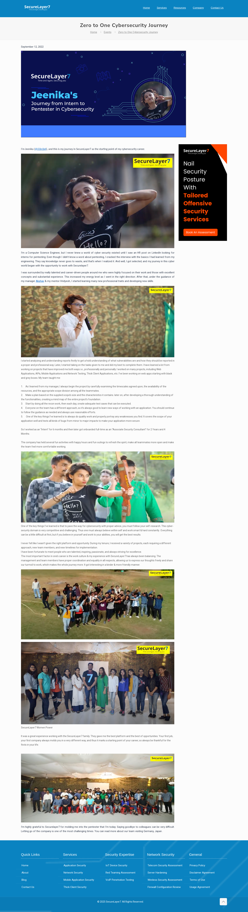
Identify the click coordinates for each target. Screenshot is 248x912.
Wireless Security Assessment (165, 879)
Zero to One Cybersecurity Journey (138, 32)
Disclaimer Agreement (202, 872)
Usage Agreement (200, 887)
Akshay (40, 281)
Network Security (73, 872)
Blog (24, 879)
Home (93, 32)
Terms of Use (197, 879)
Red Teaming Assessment (120, 872)
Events (107, 32)
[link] (203, 192)
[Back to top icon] (223, 901)
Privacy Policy (197, 865)
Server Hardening (157, 872)
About (25, 872)
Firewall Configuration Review (164, 887)
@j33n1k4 (40, 149)
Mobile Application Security (79, 879)
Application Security (75, 865)
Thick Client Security (75, 887)
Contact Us (28, 887)
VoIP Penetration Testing (120, 879)
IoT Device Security (116, 865)
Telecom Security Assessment (165, 865)
